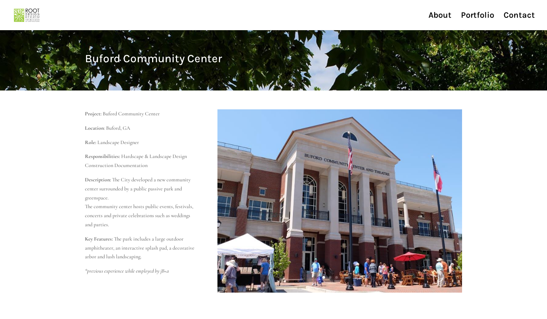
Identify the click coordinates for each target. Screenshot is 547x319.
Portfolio (477, 16)
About (439, 16)
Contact (519, 16)
